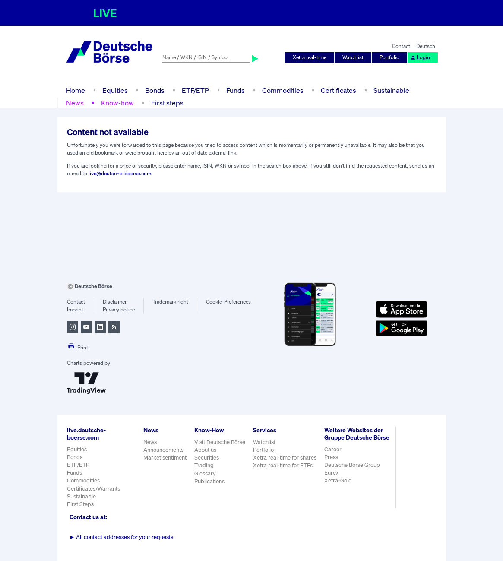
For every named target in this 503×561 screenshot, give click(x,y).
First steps (167, 103)
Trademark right (170, 301)
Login (420, 57)
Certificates (338, 90)
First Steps (80, 504)
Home (75, 90)
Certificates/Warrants (93, 488)
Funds (235, 90)
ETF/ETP (195, 90)
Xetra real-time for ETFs (283, 465)
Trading (204, 465)
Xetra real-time (309, 57)
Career (333, 449)
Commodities (283, 90)
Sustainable (391, 90)
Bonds (155, 90)
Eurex (331, 472)
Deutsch (425, 46)
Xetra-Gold (338, 480)
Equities (115, 90)
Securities (206, 457)
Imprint (75, 309)
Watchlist (353, 57)
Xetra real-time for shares (284, 457)
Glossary (205, 473)
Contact (401, 46)
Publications (209, 481)
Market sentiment (165, 457)
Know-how (117, 103)
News (75, 103)
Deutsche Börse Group (352, 465)
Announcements (163, 449)
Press (331, 457)
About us (205, 449)
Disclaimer (115, 301)
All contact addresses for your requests (122, 537)
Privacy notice (119, 309)
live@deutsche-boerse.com (120, 173)
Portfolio (389, 57)
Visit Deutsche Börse (219, 442)
